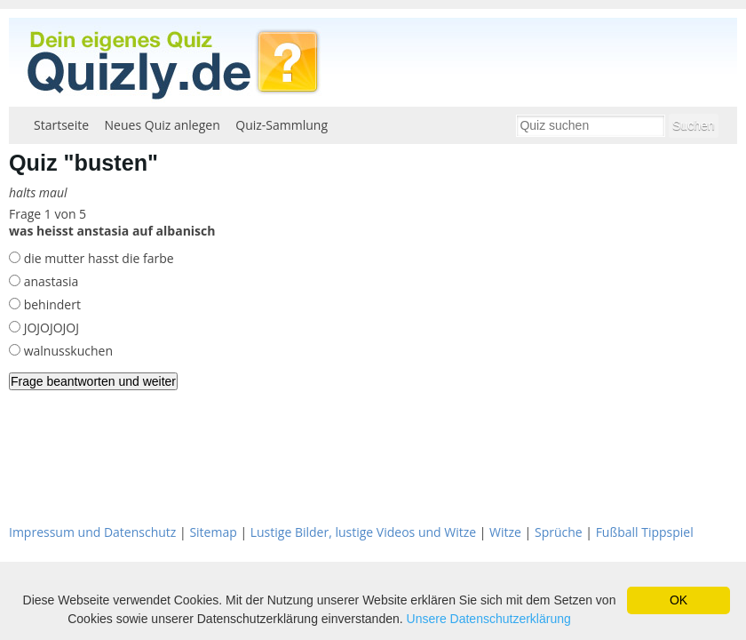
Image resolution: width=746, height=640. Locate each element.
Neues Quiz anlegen (162, 124)
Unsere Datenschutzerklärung (489, 619)
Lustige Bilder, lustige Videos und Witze (363, 532)
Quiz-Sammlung (281, 124)
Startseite (61, 124)
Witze (505, 532)
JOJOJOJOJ (49, 327)
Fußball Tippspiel (645, 532)
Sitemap (212, 532)
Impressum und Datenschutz (92, 532)
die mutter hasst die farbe (97, 258)
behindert (50, 304)
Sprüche (559, 532)
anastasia (49, 281)
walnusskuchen (66, 350)
